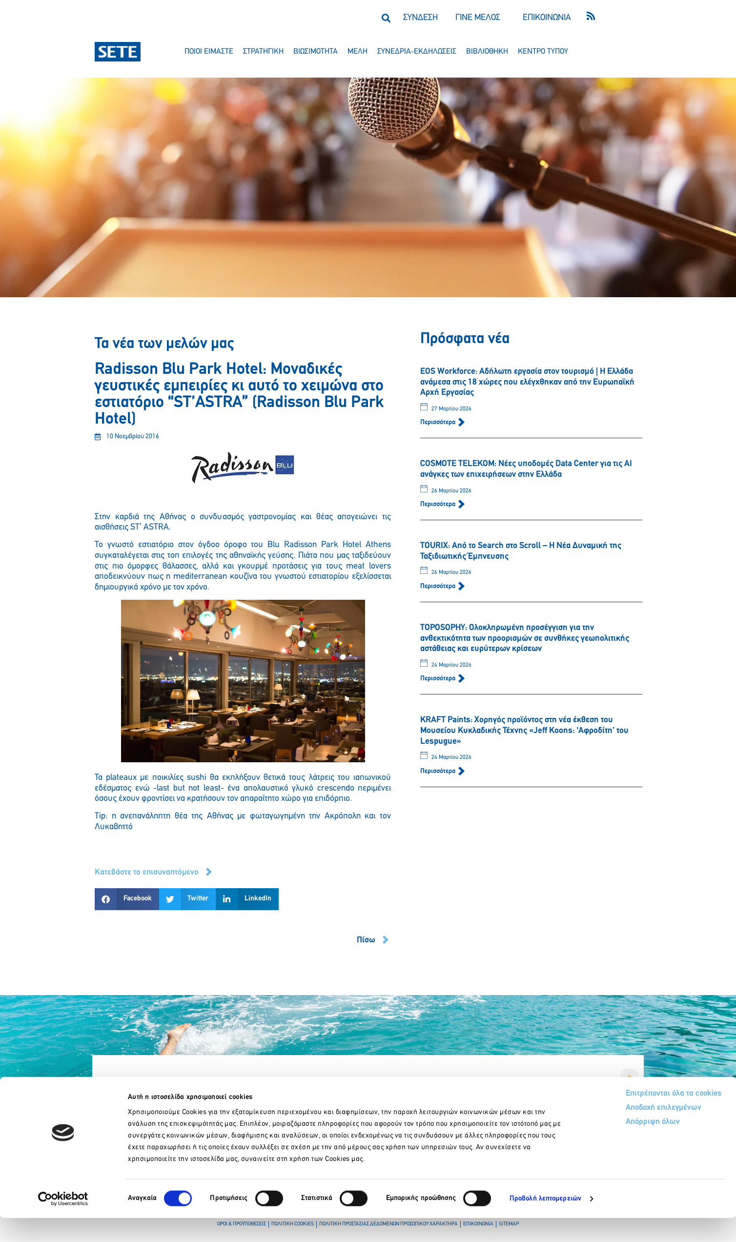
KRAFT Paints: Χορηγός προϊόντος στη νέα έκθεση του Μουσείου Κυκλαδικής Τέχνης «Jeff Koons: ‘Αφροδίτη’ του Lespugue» (524, 730)
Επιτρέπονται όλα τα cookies (635, 1117)
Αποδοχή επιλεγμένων (625, 1133)
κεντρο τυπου (543, 52)
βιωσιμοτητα (315, 52)
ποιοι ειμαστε (208, 52)
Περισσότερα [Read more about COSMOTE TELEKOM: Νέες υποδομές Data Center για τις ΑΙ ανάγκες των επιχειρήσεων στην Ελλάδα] (438, 504)
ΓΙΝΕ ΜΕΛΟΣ (477, 17)
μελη (358, 52)
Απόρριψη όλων (613, 1147)
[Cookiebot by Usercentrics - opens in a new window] (63, 1223)
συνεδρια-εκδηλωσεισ (416, 52)
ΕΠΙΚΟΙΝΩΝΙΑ (547, 17)
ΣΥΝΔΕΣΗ (420, 17)
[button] (386, 18)
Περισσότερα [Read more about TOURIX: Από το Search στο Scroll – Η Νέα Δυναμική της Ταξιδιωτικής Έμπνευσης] (438, 586)
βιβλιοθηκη (487, 52)
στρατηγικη (263, 52)
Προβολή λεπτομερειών (545, 1222)
